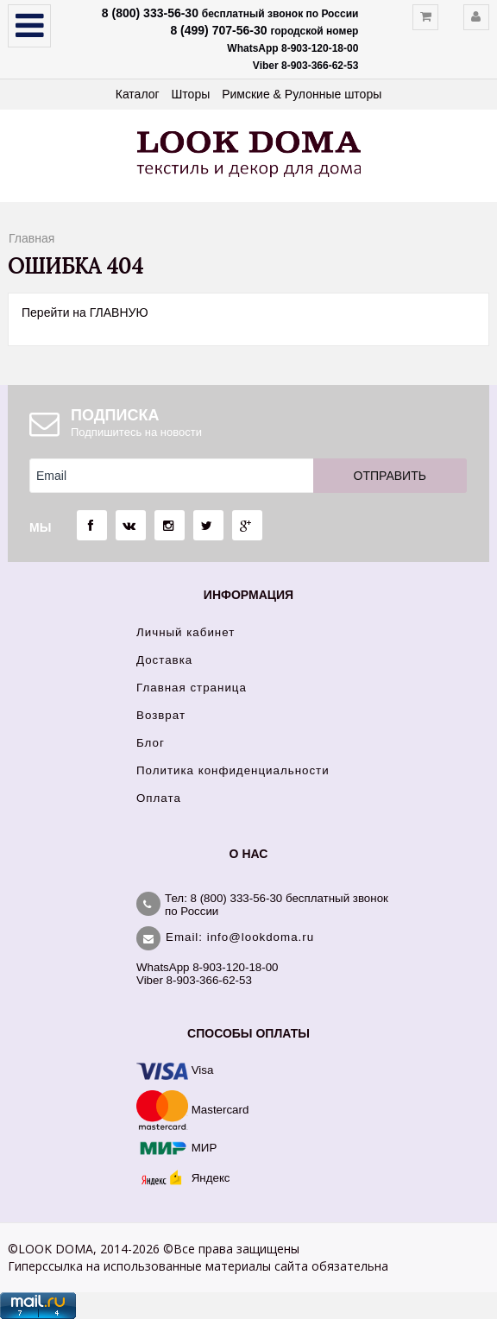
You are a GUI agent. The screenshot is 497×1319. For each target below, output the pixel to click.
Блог (150, 742)
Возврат (161, 715)
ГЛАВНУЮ (119, 312)
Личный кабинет (185, 632)
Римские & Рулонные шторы (301, 94)
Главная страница (191, 687)
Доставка (164, 659)
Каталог (138, 94)
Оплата (158, 798)
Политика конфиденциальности (233, 770)
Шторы (191, 94)
